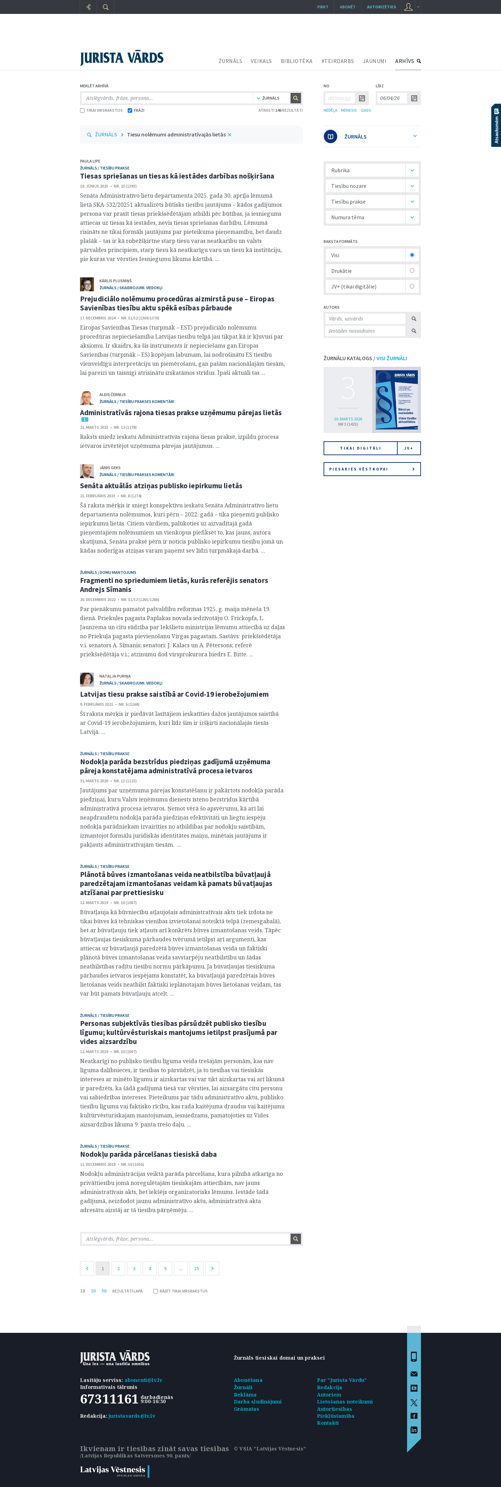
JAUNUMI (375, 60)
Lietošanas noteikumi (345, 1401)
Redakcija (330, 1387)
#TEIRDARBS (337, 60)
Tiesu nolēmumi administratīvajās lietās (176, 134)
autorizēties (381, 6)
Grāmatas (247, 1409)
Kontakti (328, 1422)
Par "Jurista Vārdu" (342, 1380)
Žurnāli (243, 1387)
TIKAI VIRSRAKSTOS (101, 110)
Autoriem (329, 1394)
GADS (366, 110)
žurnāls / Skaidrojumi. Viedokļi (131, 287)
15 (196, 1268)
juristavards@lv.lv (132, 1416)
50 (104, 1291)
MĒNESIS (349, 110)
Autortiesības (334, 1409)
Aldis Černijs (113, 394)
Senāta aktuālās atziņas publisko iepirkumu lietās (161, 485)
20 (93, 1291)
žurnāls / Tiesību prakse (104, 168)
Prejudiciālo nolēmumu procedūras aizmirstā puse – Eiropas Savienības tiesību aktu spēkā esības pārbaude (177, 303)
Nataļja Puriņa (115, 676)
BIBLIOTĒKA (297, 60)
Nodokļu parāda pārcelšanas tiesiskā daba (148, 1154)
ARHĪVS (404, 60)
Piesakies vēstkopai (372, 469)
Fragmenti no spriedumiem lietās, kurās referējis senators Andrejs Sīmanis (174, 585)
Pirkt (322, 6)
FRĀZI (136, 110)
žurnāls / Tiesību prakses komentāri (137, 401)
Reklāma (245, 1394)
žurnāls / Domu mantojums (108, 572)
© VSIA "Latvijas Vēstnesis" (270, 1448)
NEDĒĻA (330, 110)
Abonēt (348, 6)
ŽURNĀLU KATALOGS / (365, 358)
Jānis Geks (110, 467)
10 (82, 1291)
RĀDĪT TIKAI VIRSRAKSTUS (180, 1291)
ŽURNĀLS (230, 60)
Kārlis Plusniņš (116, 280)
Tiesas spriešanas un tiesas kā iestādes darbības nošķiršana (177, 176)
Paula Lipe (90, 161)
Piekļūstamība (336, 1416)
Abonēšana (248, 1380)
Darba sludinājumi (258, 1401)
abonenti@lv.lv (143, 1380)
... (181, 1268)
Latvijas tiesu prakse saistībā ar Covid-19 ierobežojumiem (174, 694)
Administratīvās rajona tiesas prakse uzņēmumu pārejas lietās (181, 412)
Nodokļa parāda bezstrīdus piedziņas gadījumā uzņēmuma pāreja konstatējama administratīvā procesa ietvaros (175, 766)
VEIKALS (261, 60)
